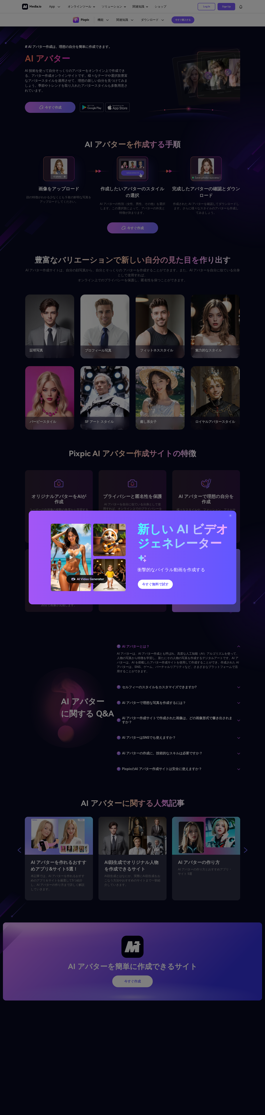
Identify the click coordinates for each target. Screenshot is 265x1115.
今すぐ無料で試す (155, 584)
